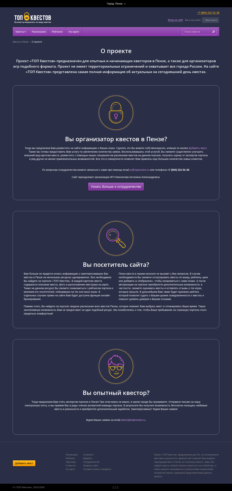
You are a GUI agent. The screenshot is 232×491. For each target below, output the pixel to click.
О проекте (88, 454)
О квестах (71, 465)
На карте (74, 31)
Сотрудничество (91, 462)
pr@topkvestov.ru (139, 169)
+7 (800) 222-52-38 (208, 12)
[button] (210, 20)
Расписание (39, 31)
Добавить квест (198, 148)
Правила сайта (90, 465)
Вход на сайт (175, 19)
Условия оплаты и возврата (97, 469)
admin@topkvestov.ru (133, 420)
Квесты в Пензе (20, 42)
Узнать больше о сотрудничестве (116, 186)
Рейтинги (57, 31)
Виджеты (87, 458)
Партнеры (71, 462)
